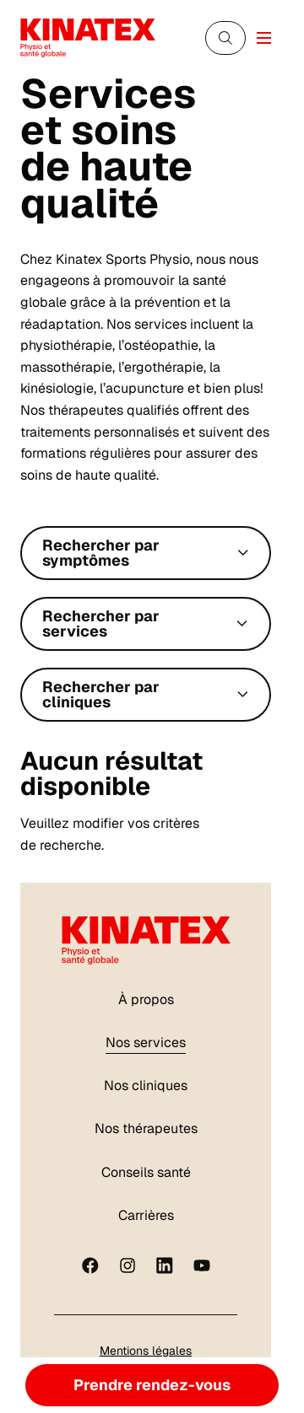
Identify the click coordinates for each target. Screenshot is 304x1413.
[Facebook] (90, 1265)
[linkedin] (164, 1265)
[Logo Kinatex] (87, 37)
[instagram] (127, 1265)
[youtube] (202, 1265)
